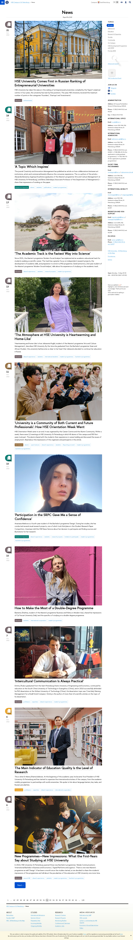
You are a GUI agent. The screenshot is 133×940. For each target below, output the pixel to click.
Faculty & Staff (10, 918)
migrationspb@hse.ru (118, 217)
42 (14, 900)
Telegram (113, 88)
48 (34, 900)
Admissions (111, 28)
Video (81, 928)
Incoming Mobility (36, 923)
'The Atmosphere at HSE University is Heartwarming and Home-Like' (55, 336)
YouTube (113, 94)
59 (69, 900)
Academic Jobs (59, 926)
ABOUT (9, 912)
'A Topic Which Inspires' (32, 166)
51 (44, 900)
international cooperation (38, 620)
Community (111, 40)
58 (66, 900)
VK (111, 91)
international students (51, 357)
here (84, 934)
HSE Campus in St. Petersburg (15, 906)
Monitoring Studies (60, 921)
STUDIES (34, 912)
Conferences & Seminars (62, 923)
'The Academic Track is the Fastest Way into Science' (52, 253)
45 (24, 900)
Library (110, 260)
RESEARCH (59, 912)
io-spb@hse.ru (116, 122)
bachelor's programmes (82, 357)
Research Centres (60, 915)
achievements (27, 100)
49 (37, 900)
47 (31, 900)
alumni (32, 187)
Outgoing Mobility (36, 926)
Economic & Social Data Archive (89, 925)
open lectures (35, 445)
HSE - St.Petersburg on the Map (15, 921)
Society (110, 37)
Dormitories (112, 256)
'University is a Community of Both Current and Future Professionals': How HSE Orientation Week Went (54, 425)
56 (60, 900)
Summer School (35, 918)
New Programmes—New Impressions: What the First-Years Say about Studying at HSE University (56, 858)
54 (53, 900)
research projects (50, 271)
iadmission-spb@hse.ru (119, 139)
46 (27, 900)
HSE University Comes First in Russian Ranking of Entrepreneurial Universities (50, 83)
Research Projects (60, 918)
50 (41, 900)
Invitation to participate (72, 537)
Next (20, 885)
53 (50, 900)
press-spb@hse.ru (117, 240)
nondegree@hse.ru (114, 172)
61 (76, 900)
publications (47, 187)
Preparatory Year (35, 921)
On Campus (111, 43)
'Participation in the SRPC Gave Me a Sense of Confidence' (48, 516)
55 (57, 900)
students (39, 187)
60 (73, 900)
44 (21, 900)
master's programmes (59, 187)
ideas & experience (29, 271)
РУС (114, 2)
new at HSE (26, 878)
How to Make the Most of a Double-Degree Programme (54, 608)
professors (26, 702)
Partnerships (9, 915)
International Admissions (38, 915)
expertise (35, 702)
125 (83, 900)
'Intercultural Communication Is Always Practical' (49, 681)
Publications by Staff (85, 915)
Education (111, 31)
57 (63, 900)
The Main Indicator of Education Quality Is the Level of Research (54, 770)
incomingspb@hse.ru (114, 195)
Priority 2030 (112, 51)
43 (17, 900)
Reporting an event (69, 445)
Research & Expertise (114, 34)
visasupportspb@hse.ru (115, 219)
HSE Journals (83, 918)
